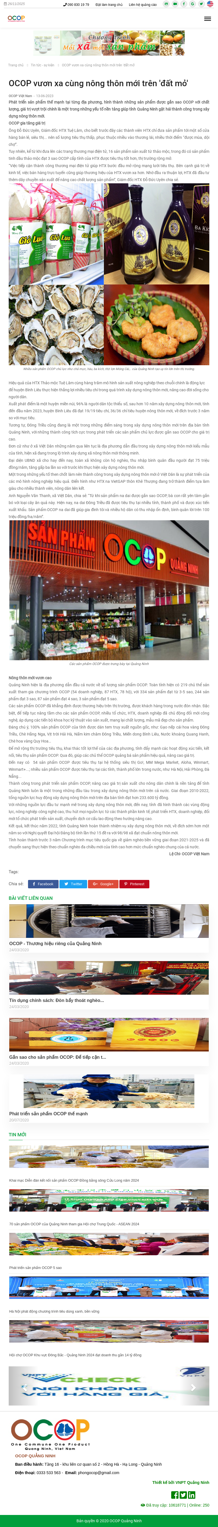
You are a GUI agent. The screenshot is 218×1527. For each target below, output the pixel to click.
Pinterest (134, 884)
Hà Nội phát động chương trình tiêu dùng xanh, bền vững (54, 1311)
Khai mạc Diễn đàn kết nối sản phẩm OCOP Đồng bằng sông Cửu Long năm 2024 (74, 1180)
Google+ (103, 884)
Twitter (73, 884)
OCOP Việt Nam (21, 96)
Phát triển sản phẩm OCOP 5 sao (35, 1268)
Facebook (43, 884)
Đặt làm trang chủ (109, 5)
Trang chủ (16, 65)
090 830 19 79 (76, 5)
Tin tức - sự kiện (42, 65)
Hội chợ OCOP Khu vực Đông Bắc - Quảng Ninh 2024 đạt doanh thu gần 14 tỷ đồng (75, 1355)
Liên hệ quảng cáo (143, 5)
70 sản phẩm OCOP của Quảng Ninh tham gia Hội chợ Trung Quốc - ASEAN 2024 (74, 1224)
